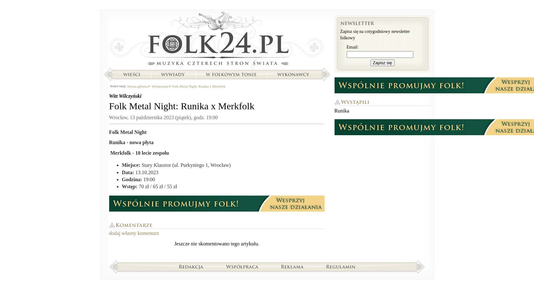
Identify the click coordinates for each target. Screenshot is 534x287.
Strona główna (217, 40)
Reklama (292, 266)
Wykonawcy (294, 74)
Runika (342, 110)
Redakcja (191, 266)
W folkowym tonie (231, 74)
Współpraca (242, 266)
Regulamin (340, 266)
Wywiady (172, 74)
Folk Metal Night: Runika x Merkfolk (199, 86)
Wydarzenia (159, 86)
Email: (353, 47)
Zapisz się (382, 62)
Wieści (131, 74)
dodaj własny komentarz (134, 233)
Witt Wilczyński (125, 96)
